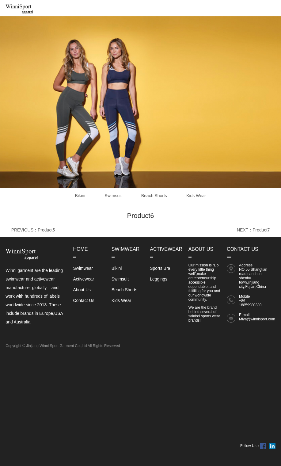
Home (80, 249)
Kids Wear (196, 195)
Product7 (261, 229)
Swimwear (83, 268)
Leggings (158, 279)
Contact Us (83, 300)
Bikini (80, 195)
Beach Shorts (154, 195)
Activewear (83, 279)
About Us (82, 289)
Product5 (46, 229)
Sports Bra (160, 268)
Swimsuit (113, 195)
